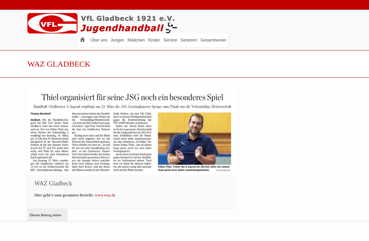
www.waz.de (105, 195)
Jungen (117, 40)
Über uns (98, 40)
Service (170, 40)
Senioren (188, 40)
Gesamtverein (213, 40)
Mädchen (136, 40)
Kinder (154, 40)
